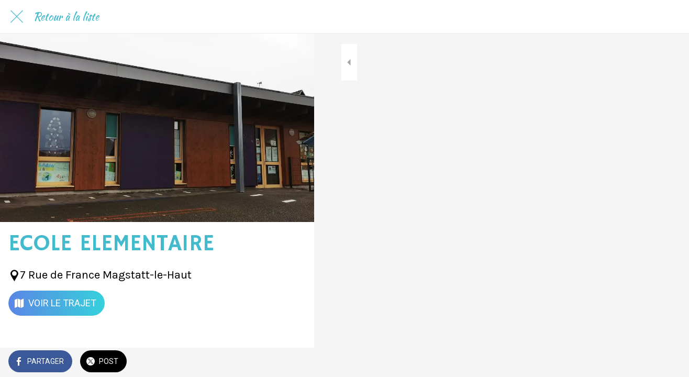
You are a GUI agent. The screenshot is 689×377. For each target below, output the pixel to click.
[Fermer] (16, 16)
